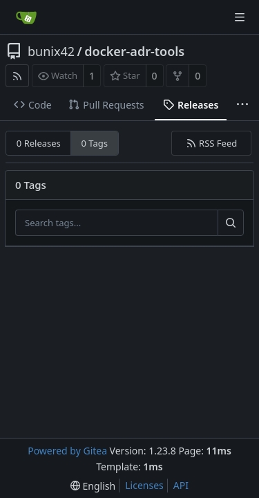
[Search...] (231, 223)
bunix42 (51, 51)
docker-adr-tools (134, 51)
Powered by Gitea (67, 450)
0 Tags (94, 143)
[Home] (26, 17)
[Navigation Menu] (239, 17)
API (181, 485)
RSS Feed (212, 143)
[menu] (92, 485)
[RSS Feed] (17, 75)
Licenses (144, 485)
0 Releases (39, 143)
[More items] (242, 105)
